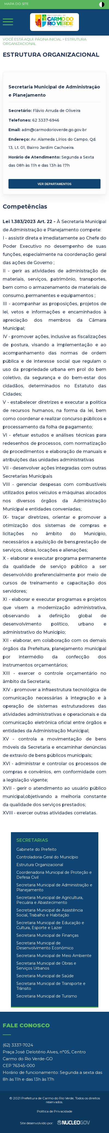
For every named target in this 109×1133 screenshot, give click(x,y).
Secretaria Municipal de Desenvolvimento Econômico (44, 945)
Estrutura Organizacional (39, 864)
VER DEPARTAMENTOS (55, 184)
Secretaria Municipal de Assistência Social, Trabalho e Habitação (49, 913)
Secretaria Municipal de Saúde (45, 975)
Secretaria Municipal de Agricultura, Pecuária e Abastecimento (49, 900)
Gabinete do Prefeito (36, 849)
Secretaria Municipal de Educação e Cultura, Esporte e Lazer (50, 925)
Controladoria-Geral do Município (47, 857)
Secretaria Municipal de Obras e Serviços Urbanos (46, 966)
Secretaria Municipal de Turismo (46, 996)
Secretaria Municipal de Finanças (47, 935)
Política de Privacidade (54, 1111)
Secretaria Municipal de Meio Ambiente (54, 955)
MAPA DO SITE (16, 4)
